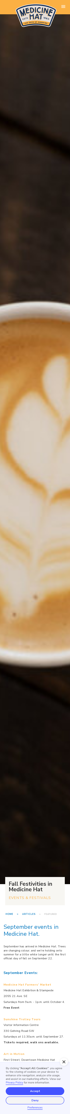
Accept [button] (35, 1091)
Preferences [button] (35, 1108)
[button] (64, 1062)
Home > (14, 914)
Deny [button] (35, 1100)
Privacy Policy (14, 1083)
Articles (29, 914)
